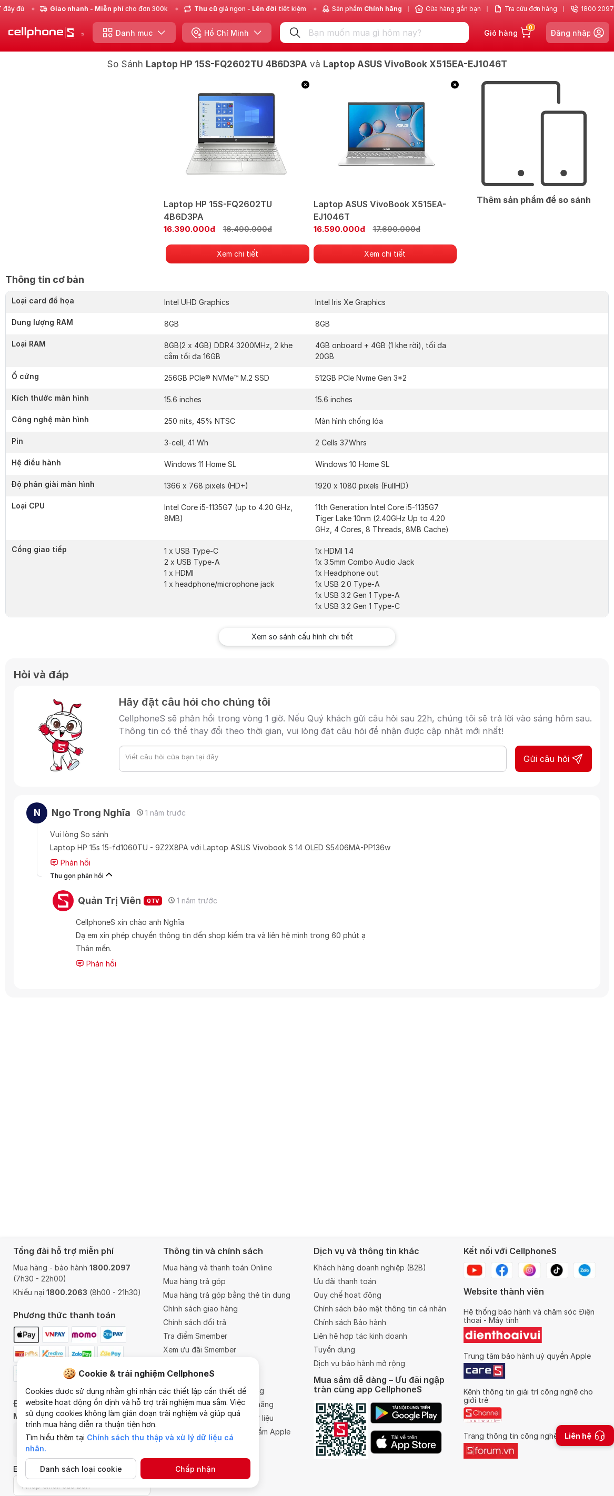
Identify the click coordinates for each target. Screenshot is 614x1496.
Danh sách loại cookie (81, 1468)
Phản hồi (70, 863)
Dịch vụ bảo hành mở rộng (359, 1363)
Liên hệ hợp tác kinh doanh (360, 1335)
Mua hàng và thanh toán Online (217, 1267)
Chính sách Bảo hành (350, 1322)
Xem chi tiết (237, 253)
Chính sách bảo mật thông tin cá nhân (380, 1308)
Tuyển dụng (334, 1349)
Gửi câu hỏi (553, 758)
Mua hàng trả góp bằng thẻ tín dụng (226, 1294)
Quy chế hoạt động (347, 1294)
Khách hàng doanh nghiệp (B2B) (370, 1267)
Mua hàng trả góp (194, 1281)
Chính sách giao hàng (200, 1308)
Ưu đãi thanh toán (345, 1281)
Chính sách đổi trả (194, 1322)
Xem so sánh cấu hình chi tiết (307, 636)
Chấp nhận (195, 1468)
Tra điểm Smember (195, 1335)
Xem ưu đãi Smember (199, 1349)
